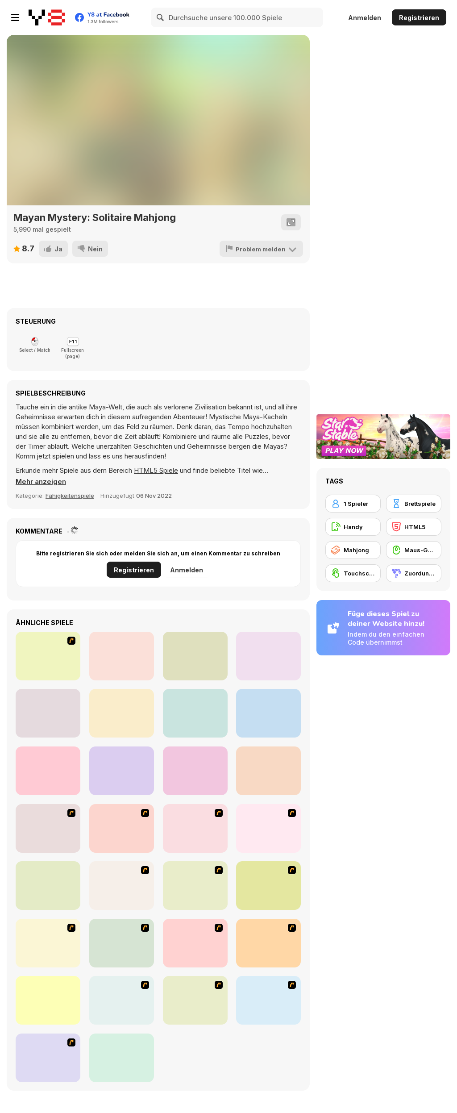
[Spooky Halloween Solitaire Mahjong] (195, 713)
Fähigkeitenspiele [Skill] (70, 495)
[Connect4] (268, 828)
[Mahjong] (353, 550)
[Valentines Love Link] (121, 770)
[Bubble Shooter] (195, 943)
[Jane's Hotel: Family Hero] (48, 656)
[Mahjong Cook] (48, 1058)
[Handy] (353, 527)
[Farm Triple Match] (268, 770)
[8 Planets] (48, 828)
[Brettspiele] (413, 504)
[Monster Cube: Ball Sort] (268, 713)
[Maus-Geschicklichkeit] (413, 550)
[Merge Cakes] (268, 656)
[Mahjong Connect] (268, 1000)
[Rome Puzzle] (268, 885)
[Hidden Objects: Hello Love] (121, 713)
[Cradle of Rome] (195, 1000)
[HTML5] (413, 527)
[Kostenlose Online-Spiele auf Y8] (47, 17)
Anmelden (364, 17)
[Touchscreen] (353, 573)
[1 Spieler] (353, 504)
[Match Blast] (195, 656)
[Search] (160, 17)
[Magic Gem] (195, 828)
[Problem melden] (262, 249)
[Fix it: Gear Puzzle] (195, 770)
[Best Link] (48, 713)
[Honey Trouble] (48, 885)
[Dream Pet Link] (48, 1000)
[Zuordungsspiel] (413, 573)
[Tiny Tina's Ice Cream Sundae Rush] (121, 1000)
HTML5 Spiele (156, 470)
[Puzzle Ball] (121, 656)
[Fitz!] (121, 1058)
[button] (41, 482)
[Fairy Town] (48, 943)
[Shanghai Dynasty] (121, 828)
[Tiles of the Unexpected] (121, 943)
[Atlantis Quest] (195, 885)
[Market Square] (48, 770)
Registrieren (419, 17)
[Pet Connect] (268, 943)
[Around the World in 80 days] (121, 885)
